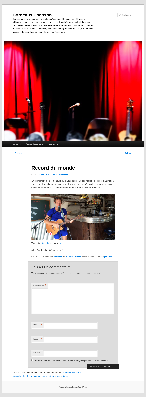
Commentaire (39, 286)
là (48, 243)
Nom (37, 325)
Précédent (18, 153)
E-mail (37, 339)
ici (43, 243)
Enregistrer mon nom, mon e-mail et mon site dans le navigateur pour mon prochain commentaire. (72, 361)
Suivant (129, 153)
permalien (108, 257)
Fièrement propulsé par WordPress (73, 387)
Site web (36, 353)
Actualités (17, 144)
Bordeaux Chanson (32, 15)
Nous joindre (53, 144)
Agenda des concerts (34, 144)
